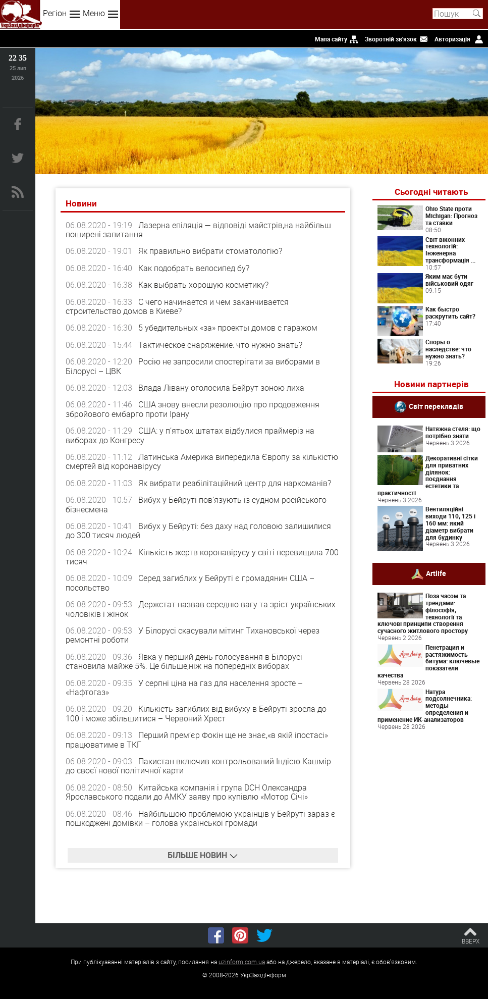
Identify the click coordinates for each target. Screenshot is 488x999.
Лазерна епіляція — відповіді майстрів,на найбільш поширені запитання (198, 230)
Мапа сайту (331, 39)
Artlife (436, 573)
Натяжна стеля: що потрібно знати (452, 432)
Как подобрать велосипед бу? (193, 268)
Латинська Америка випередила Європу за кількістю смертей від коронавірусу (202, 461)
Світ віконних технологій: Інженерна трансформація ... (450, 249)
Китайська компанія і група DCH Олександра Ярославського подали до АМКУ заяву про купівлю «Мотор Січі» (187, 792)
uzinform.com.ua (242, 962)
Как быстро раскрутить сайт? (450, 312)
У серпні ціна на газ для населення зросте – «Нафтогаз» (184, 687)
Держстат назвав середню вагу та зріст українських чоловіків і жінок (201, 609)
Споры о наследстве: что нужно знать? (448, 349)
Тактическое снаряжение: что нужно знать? (220, 344)
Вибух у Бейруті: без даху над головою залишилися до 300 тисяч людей (198, 530)
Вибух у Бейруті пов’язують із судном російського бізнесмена (196, 504)
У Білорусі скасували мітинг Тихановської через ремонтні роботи (192, 635)
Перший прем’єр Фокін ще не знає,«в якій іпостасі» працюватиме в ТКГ (197, 739)
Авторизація (452, 39)
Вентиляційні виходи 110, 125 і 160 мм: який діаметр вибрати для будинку (450, 523)
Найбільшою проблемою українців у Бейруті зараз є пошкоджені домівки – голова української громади (201, 818)
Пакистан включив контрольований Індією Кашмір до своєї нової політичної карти (198, 766)
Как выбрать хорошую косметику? (203, 284)
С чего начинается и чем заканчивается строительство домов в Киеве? (177, 306)
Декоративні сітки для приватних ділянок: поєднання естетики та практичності (427, 475)
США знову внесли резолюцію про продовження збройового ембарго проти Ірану (192, 409)
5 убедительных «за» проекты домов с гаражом (227, 327)
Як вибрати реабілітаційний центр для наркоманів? (234, 483)
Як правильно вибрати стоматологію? (210, 250)
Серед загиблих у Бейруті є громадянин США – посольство (190, 582)
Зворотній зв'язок (391, 39)
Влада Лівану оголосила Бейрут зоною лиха (221, 387)
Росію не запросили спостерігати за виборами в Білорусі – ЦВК (193, 366)
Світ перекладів (436, 406)
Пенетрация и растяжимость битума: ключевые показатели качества (428, 661)
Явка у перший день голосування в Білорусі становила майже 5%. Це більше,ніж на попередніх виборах (184, 661)
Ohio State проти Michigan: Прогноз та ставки (451, 215)
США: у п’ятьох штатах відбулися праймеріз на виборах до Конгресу (190, 435)
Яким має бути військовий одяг (449, 279)
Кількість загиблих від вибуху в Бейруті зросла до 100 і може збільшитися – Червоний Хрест (196, 713)
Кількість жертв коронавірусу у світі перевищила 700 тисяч (202, 557)
